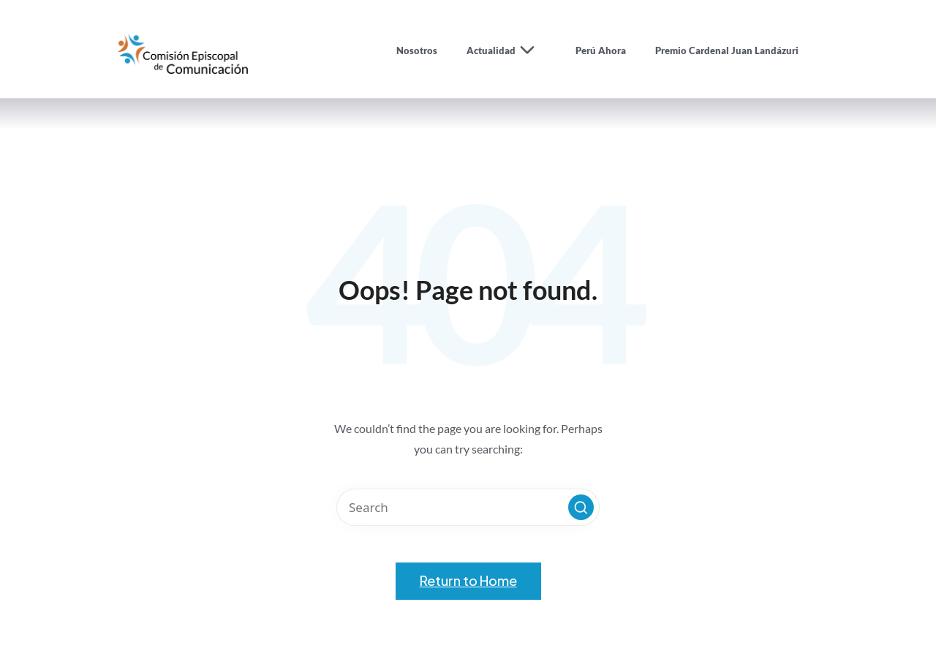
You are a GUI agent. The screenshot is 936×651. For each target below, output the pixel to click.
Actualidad (506, 50)
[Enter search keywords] (468, 507)
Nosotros (416, 50)
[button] (581, 507)
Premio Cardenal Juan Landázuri (727, 50)
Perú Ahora (600, 50)
